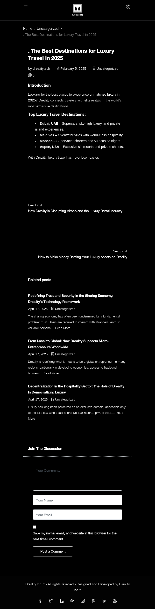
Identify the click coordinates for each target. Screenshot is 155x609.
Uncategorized (47, 29)
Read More (62, 328)
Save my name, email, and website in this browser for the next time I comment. (74, 536)
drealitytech (41, 68)
